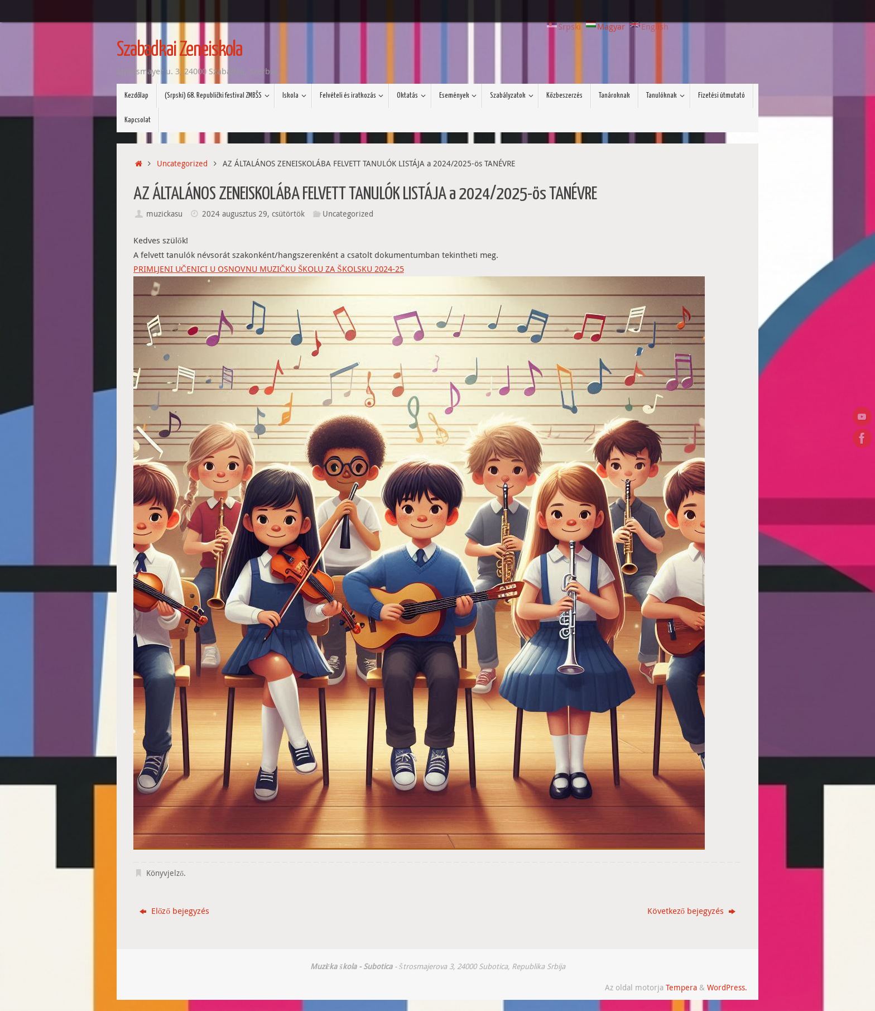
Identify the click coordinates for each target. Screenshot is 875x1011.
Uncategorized (182, 164)
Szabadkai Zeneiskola (179, 50)
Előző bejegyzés (174, 910)
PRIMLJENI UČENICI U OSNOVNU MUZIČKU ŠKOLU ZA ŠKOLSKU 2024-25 (268, 268)
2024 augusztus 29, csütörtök (253, 214)
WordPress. (727, 988)
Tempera (681, 988)
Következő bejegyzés (691, 910)
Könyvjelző (165, 873)
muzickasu (164, 214)
